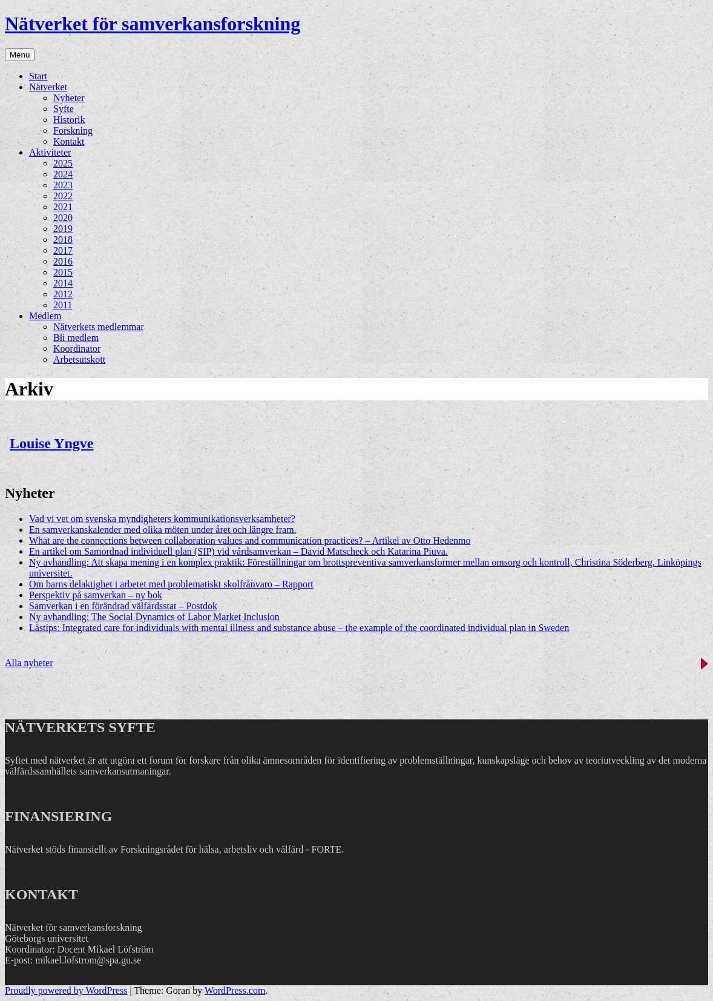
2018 (63, 239)
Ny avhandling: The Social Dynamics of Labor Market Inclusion (154, 617)
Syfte (63, 109)
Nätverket (48, 87)
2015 (63, 272)
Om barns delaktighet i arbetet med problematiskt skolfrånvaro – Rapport (171, 584)
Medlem (45, 316)
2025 (63, 163)
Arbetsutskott (79, 359)
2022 (63, 196)
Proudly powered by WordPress (66, 990)
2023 (63, 185)
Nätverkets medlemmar (98, 327)
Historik (69, 119)
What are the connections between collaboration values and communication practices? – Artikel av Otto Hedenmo (250, 540)
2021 (63, 207)
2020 (63, 218)
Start (38, 76)
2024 (63, 174)
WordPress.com (235, 990)
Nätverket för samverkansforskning (152, 24)
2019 (63, 228)
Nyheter (69, 98)
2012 (63, 294)
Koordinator (76, 348)
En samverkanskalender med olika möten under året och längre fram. (163, 529)
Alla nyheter (29, 663)
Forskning (73, 130)
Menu (20, 54)
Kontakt (69, 141)
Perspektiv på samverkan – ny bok (95, 595)
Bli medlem (76, 337)
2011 (62, 305)
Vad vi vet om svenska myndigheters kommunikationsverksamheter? (162, 519)
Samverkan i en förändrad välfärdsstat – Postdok (123, 606)
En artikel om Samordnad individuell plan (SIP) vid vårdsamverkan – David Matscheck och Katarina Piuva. (238, 551)
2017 (63, 250)
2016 (63, 261)
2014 (63, 283)
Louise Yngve (51, 443)
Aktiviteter (50, 152)
